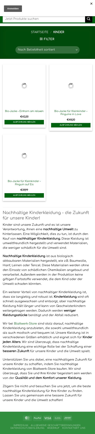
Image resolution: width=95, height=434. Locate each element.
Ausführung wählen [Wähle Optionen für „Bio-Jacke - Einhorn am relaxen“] (24, 122)
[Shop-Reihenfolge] (47, 49)
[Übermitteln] (88, 18)
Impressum (20, 425)
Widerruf (53, 428)
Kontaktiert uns (73, 428)
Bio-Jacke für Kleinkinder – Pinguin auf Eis (24, 183)
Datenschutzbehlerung (27, 428)
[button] (47, 39)
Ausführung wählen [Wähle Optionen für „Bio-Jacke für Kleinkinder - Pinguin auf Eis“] (24, 195)
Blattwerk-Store (25, 323)
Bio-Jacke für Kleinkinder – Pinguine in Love (70, 113)
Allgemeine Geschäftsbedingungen (56, 425)
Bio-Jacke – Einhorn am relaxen (24, 111)
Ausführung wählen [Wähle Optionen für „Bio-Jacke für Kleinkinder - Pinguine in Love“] (71, 125)
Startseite (39, 32)
